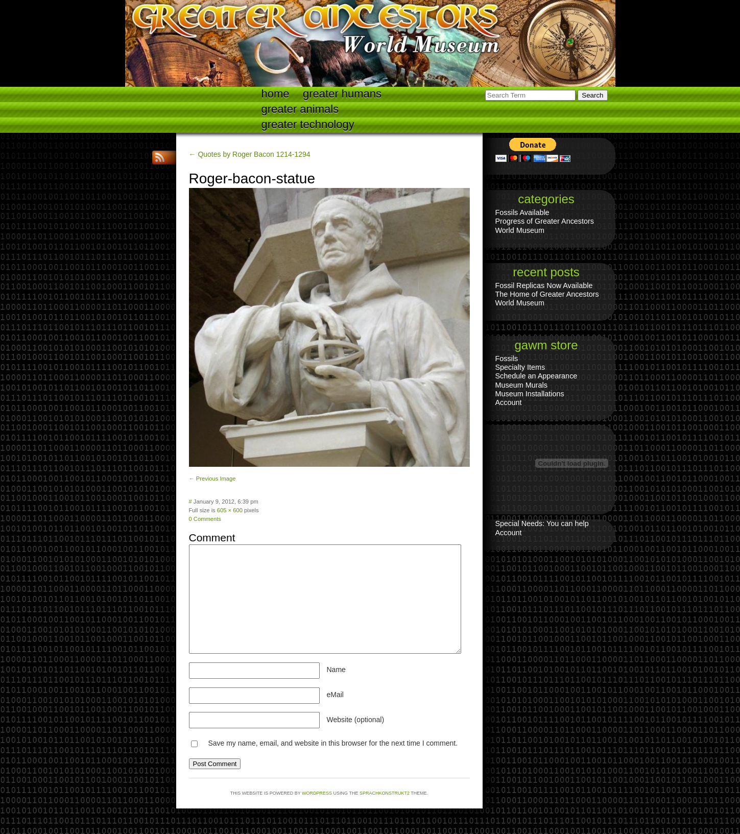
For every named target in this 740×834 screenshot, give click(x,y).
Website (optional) (356, 720)
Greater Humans (342, 93)
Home (275, 93)
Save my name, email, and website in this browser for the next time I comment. (333, 743)
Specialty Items (520, 367)
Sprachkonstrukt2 (385, 793)
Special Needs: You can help (542, 523)
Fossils (506, 358)
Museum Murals (521, 385)
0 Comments (205, 519)
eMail (335, 694)
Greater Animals (300, 109)
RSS (161, 157)
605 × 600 (230, 510)
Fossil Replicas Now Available (544, 285)
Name (336, 669)
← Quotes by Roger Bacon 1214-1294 (250, 154)
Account (508, 402)
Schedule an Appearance (536, 376)
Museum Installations (529, 394)
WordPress (317, 793)
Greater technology (307, 124)
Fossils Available (522, 212)
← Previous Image (212, 478)
